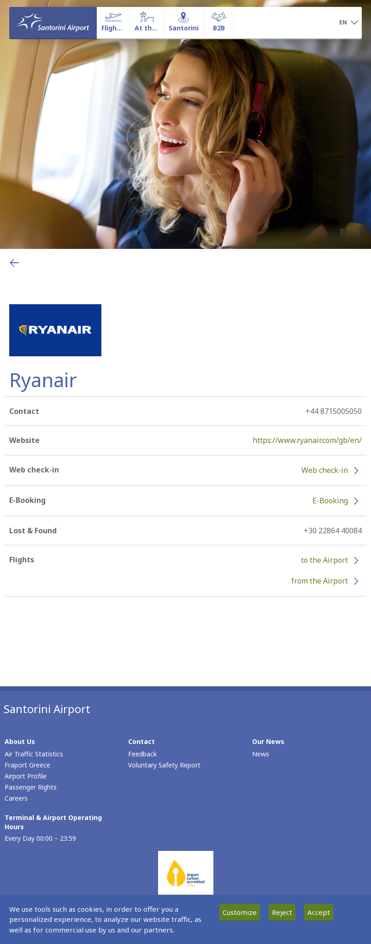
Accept (318, 912)
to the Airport (324, 560)
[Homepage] (53, 22)
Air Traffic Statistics (34, 753)
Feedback (142, 753)
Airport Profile (26, 776)
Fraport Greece (27, 765)
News (260, 753)
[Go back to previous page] (14, 262)
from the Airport (319, 581)
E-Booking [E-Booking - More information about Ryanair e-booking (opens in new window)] (330, 501)
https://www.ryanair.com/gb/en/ (307, 440)
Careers (16, 798)
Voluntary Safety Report (164, 765)
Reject (282, 912)
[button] (348, 23)
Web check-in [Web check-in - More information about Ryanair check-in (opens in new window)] (324, 470)
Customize (240, 912)
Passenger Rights (31, 787)
